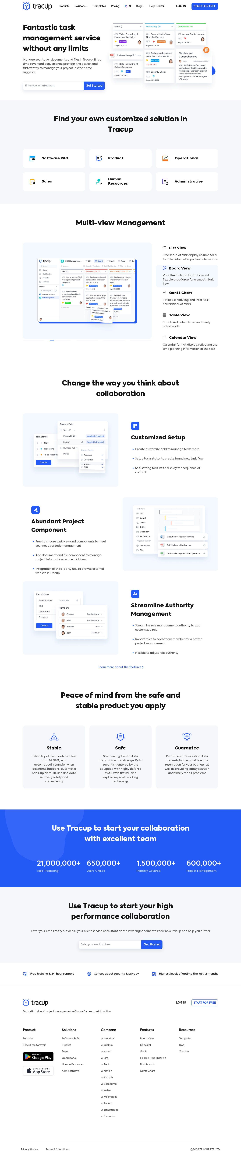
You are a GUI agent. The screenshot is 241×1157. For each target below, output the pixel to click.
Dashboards (147, 1064)
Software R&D (70, 1038)
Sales (65, 1051)
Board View (147, 1038)
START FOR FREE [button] (205, 6)
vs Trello (105, 1064)
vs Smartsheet (109, 1110)
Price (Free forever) (34, 1045)
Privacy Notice (29, 1149)
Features (28, 1038)
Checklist (145, 1045)
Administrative (70, 1071)
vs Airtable (107, 1077)
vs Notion (106, 1071)
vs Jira (104, 1058)
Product (66, 1045)
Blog (181, 1045)
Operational (69, 1058)
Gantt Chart (147, 1071)
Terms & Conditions (57, 1149)
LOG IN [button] (181, 6)
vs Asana (106, 1051)
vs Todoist (106, 1103)
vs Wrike (106, 1090)
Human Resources (72, 1064)
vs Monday (107, 1038)
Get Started (94, 86)
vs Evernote (108, 1116)
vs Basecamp (109, 1084)
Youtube (184, 1051)
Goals (143, 1051)
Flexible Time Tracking (153, 1058)
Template (185, 1038)
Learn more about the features (120, 667)
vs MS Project (109, 1097)
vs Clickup (107, 1045)
